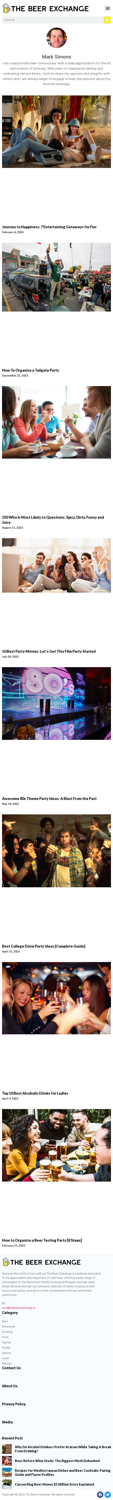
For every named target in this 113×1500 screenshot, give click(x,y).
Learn (5, 1358)
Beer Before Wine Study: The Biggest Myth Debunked (57, 1461)
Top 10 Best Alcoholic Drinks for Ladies (35, 1093)
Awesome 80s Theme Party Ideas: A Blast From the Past (49, 798)
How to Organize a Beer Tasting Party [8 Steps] (42, 1240)
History (6, 1353)
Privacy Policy (14, 1404)
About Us (10, 1386)
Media (7, 1422)
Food (5, 1337)
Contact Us (11, 1368)
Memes (7, 1363)
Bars (5, 1321)
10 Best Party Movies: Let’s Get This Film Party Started (49, 651)
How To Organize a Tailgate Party (30, 370)
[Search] (107, 20)
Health (6, 1347)
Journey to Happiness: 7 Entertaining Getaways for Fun (49, 227)
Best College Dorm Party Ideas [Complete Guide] (43, 946)
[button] (107, 8)
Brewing (7, 1331)
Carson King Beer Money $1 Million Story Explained (54, 1484)
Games (6, 1342)
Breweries (8, 1326)
